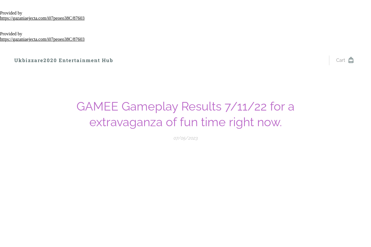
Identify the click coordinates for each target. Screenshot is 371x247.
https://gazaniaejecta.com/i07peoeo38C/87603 (42, 18)
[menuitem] (133, 60)
